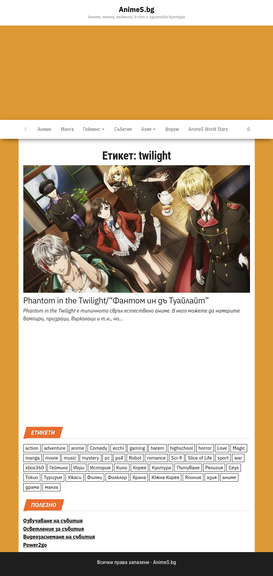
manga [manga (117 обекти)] (33, 458)
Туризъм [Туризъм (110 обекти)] (53, 477)
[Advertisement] (136, 73)
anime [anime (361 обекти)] (77, 448)
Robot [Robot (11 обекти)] (135, 458)
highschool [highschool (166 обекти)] (181, 448)
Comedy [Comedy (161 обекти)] (98, 448)
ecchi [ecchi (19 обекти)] (118, 448)
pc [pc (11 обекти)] (107, 458)
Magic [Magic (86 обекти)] (239, 448)
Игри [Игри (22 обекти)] (78, 468)
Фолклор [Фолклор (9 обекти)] (117, 477)
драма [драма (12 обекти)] (32, 487)
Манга (67, 129)
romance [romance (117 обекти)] (156, 458)
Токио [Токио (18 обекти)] (32, 477)
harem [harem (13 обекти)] (157, 448)
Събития (123, 129)
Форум (172, 129)
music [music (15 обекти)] (70, 458)
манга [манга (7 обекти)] (51, 487)
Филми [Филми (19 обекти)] (94, 477)
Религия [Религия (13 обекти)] (214, 468)
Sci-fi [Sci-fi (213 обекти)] (176, 458)
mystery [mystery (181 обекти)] (90, 458)
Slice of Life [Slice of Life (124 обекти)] (200, 458)
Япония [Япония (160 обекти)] (193, 477)
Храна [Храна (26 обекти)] (139, 477)
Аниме (44, 129)
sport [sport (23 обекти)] (223, 458)
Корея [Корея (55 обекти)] (139, 468)
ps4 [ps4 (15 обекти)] (119, 458)
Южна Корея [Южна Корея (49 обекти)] (165, 477)
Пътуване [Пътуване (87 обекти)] (188, 468)
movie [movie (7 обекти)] (51, 458)
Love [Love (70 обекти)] (222, 448)
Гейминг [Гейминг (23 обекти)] (58, 468)
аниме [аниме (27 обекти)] (229, 477)
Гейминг (94, 129)
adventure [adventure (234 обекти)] (54, 448)
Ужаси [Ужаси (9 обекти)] (75, 477)
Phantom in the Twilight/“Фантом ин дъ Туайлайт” (116, 300)
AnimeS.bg (136, 9)
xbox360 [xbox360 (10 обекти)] (35, 468)
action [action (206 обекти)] (32, 448)
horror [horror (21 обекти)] (205, 448)
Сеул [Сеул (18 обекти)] (234, 468)
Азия (148, 129)
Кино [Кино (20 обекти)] (121, 468)
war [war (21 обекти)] (238, 458)
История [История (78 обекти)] (100, 468)
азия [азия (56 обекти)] (212, 477)
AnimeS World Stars (208, 129)
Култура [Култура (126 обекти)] (161, 468)
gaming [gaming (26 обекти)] (137, 448)
